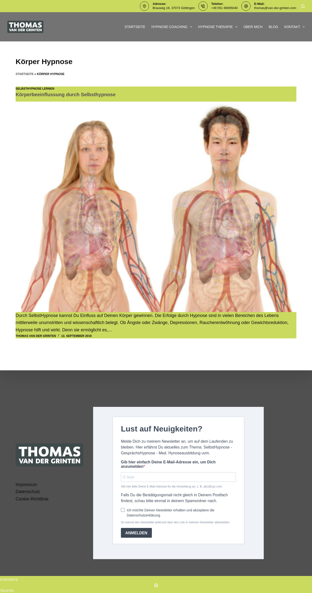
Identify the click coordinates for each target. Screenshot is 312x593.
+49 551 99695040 (224, 8)
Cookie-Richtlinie (32, 499)
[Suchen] (303, 6)
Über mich (253, 27)
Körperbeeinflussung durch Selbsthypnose (66, 94)
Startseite (135, 27)
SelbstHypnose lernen (35, 88)
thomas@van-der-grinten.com (275, 8)
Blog (273, 27)
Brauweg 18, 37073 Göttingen (174, 8)
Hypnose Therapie (218, 27)
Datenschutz (28, 491)
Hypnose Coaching (172, 27)
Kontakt (294, 27)
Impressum (26, 484)
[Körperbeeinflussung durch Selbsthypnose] (156, 207)
